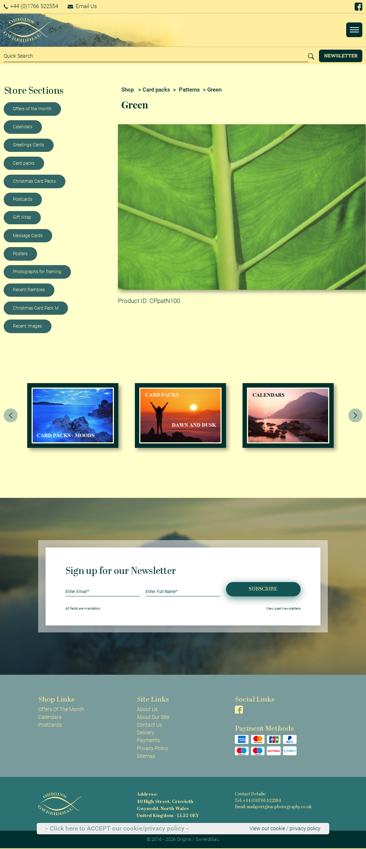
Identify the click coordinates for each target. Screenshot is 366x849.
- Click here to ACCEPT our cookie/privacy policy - (117, 828)
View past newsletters (283, 608)
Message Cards (28, 235)
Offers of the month (32, 108)
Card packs (24, 163)
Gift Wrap (22, 217)
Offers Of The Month (61, 709)
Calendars (22, 126)
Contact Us (149, 725)
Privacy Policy (152, 748)
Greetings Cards (28, 144)
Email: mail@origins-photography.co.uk (273, 807)
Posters (20, 253)
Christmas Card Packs (34, 181)
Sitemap (146, 756)
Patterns (189, 89)
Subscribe (263, 589)
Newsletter (341, 55)
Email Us (82, 6)
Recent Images (27, 326)
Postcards (22, 199)
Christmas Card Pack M (35, 308)
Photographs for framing (37, 271)
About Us (147, 709)
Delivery (145, 732)
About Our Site (153, 717)
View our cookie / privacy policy (285, 828)
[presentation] (11, 415)
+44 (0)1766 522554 (31, 6)
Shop (127, 89)
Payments (148, 740)
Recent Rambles (29, 289)
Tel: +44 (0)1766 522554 (258, 801)
